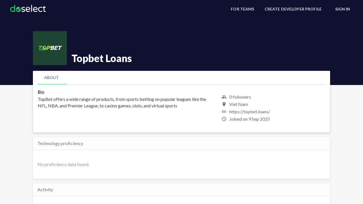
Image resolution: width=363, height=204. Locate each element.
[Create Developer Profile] (293, 9)
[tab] (51, 77)
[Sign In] (342, 9)
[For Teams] (242, 9)
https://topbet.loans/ (249, 111)
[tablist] (181, 77)
